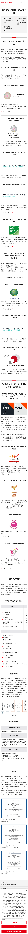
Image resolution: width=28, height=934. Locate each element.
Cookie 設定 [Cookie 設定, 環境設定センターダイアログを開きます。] (14, 923)
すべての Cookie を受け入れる (14, 931)
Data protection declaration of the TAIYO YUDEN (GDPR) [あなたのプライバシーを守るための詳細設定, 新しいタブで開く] (12, 918)
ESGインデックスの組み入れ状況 (8, 20)
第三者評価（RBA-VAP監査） (8, 28)
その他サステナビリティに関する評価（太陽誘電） (21, 21)
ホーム (2, 882)
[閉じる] (26, 891)
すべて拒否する (14, 927)
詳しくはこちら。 (7, 111)
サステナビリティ (10, 882)
